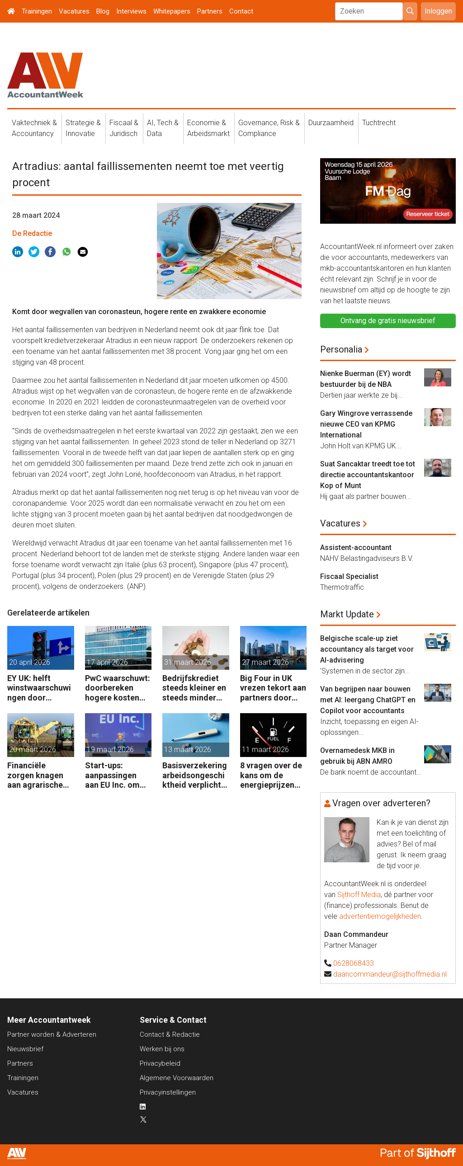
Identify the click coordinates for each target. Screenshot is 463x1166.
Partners (209, 11)
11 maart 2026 (265, 749)
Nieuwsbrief (25, 1049)
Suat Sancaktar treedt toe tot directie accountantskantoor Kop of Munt (367, 475)
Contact (241, 11)
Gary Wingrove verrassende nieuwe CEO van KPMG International (366, 424)
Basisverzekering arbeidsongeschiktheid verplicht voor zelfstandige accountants (195, 775)
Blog (102, 11)
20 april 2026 (29, 662)
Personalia (341, 349)
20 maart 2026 (32, 749)
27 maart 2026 (265, 662)
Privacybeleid (160, 1063)
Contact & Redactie (170, 1034)
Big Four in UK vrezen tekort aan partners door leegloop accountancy (273, 688)
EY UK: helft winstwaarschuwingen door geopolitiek (39, 688)
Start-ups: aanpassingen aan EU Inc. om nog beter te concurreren (112, 775)
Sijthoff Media (359, 894)
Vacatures (74, 11)
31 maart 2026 (187, 662)
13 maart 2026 (187, 749)
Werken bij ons (162, 1049)
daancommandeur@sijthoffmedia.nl (390, 974)
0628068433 (353, 963)
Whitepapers (171, 11)
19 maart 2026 (110, 749)
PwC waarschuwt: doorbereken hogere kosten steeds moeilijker (117, 688)
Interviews (131, 11)
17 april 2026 (107, 662)
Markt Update (347, 614)
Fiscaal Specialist (349, 576)
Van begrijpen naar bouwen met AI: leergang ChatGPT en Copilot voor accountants (368, 700)
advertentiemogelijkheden (380, 916)
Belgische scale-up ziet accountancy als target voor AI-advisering (367, 649)
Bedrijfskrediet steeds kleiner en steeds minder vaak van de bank (194, 688)
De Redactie (32, 233)
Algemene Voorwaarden (176, 1078)
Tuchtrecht (379, 122)
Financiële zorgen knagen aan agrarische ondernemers (35, 775)
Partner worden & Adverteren (51, 1034)
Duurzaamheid (331, 122)
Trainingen (37, 11)
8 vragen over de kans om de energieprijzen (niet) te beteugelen (271, 775)
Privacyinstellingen (168, 1092)
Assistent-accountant (356, 547)
